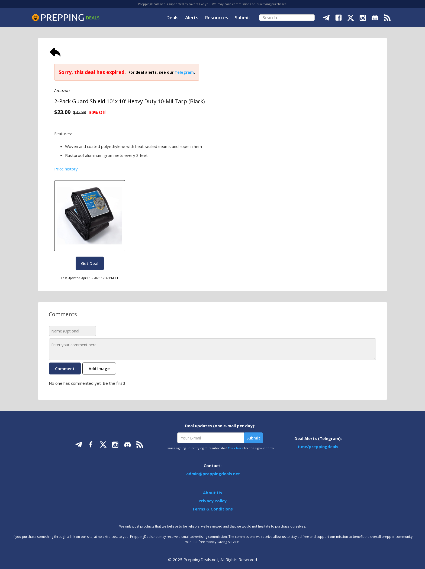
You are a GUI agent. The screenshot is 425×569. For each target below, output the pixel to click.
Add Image (99, 368)
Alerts (191, 17)
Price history (66, 169)
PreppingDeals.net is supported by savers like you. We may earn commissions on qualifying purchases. (212, 4)
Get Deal (89, 263)
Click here (235, 448)
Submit (242, 17)
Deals (172, 17)
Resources (216, 17)
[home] (65, 17)
